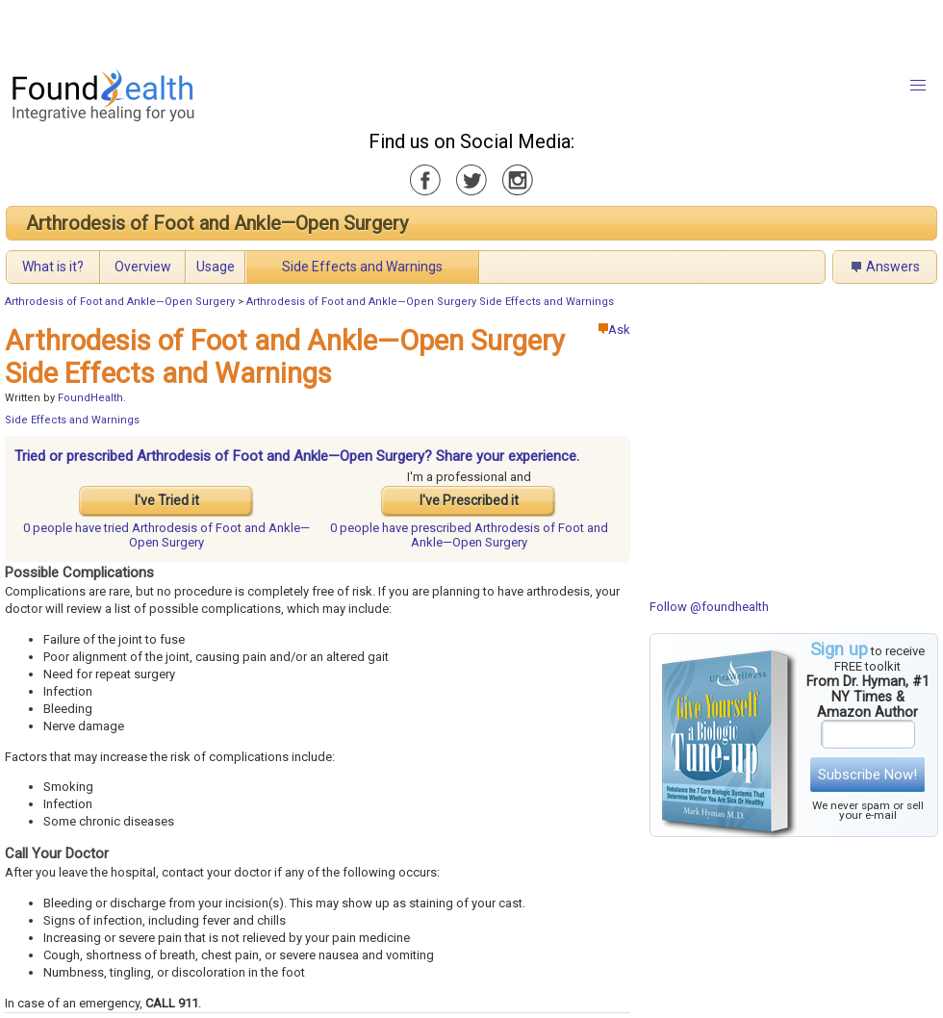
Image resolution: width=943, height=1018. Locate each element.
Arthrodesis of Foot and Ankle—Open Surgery (217, 223)
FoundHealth (90, 398)
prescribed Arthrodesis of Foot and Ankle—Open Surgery (469, 535)
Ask (614, 329)
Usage (215, 266)
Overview (143, 266)
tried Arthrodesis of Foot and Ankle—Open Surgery (166, 535)
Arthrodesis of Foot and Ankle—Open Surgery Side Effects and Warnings (430, 301)
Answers (893, 266)
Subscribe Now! (867, 774)
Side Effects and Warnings (362, 266)
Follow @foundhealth (709, 606)
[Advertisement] (240, 29)
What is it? (53, 266)
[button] (918, 86)
